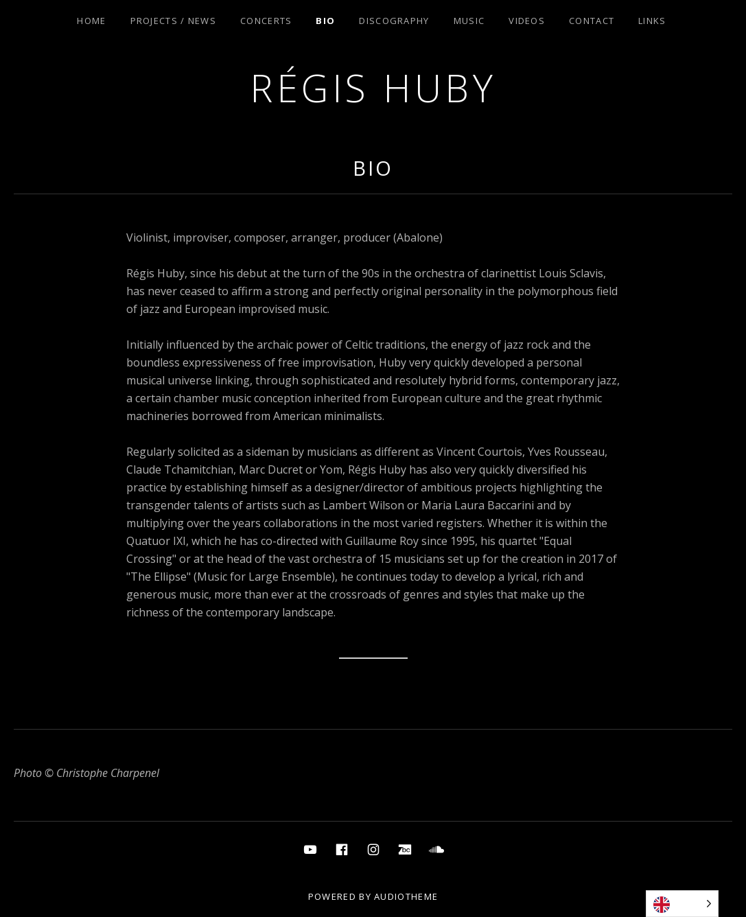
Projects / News (173, 20)
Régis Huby (373, 87)
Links (652, 20)
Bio (325, 20)
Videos (527, 20)
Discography (394, 20)
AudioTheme (406, 896)
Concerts (266, 20)
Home (91, 20)
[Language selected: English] (682, 903)
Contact (591, 20)
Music (469, 20)
